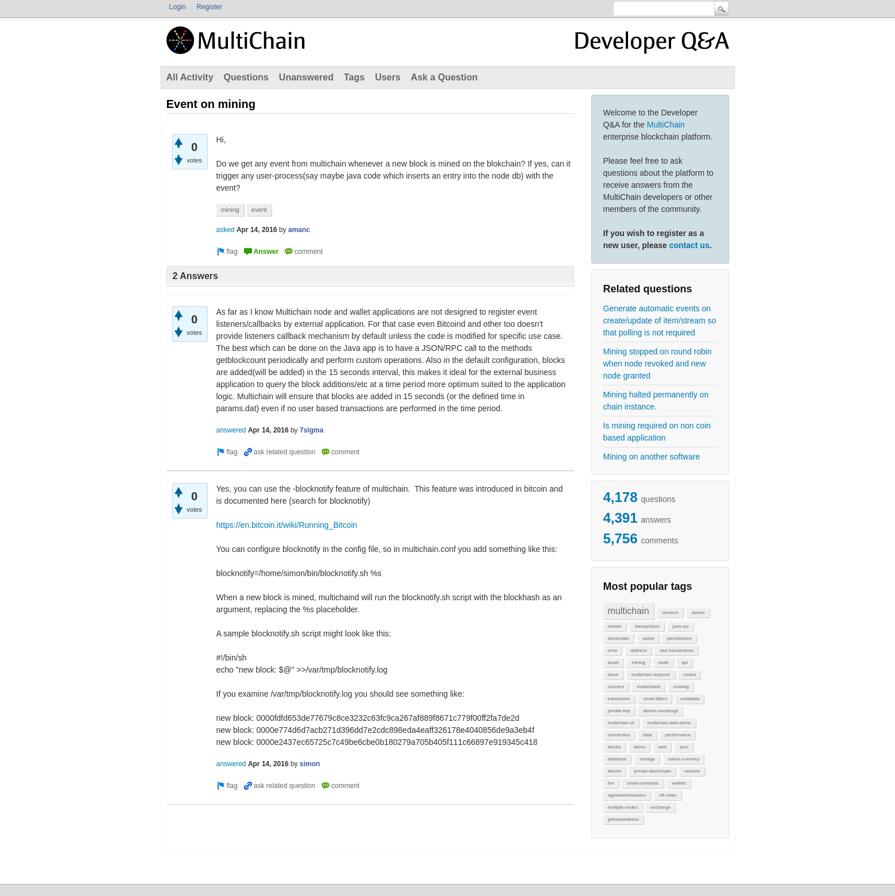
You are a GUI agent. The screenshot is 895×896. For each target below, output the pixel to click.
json (684, 747)
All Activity (190, 77)
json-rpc (681, 626)
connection (619, 734)
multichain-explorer (651, 674)
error (613, 650)
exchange (660, 807)
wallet (648, 638)
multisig (681, 686)
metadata (689, 698)
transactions (647, 626)
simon (310, 764)
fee (611, 783)
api (684, 662)
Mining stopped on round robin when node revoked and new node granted (657, 363)
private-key (619, 710)
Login (177, 7)
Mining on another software (651, 456)
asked (225, 230)
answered (231, 430)
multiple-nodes (623, 807)
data (647, 734)
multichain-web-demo (669, 722)
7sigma (311, 430)
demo (639, 747)
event (259, 209)
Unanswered (306, 77)
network (692, 771)
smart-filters (655, 698)
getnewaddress (623, 819)
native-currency (684, 759)
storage (647, 759)
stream (615, 626)
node (663, 662)
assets (698, 612)
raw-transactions (676, 650)
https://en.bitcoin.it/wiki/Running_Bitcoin (287, 525)
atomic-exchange (660, 710)
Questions (246, 77)
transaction (619, 698)
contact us (689, 245)
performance (678, 734)
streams (670, 612)
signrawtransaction (627, 795)
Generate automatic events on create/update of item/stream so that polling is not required (659, 320)
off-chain (668, 795)
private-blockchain (652, 771)
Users (387, 77)
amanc (299, 230)
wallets (678, 783)
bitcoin (614, 771)
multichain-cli (621, 722)
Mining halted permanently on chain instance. (656, 400)
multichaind (648, 686)
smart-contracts (642, 783)
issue (613, 674)
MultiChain (666, 124)
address (638, 650)
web (662, 747)
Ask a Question (444, 77)
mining (638, 662)
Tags (354, 77)
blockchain (619, 638)
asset (613, 662)
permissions (679, 638)
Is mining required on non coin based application (657, 431)
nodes (689, 674)
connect (616, 686)
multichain (628, 611)
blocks (614, 747)
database (617, 759)
